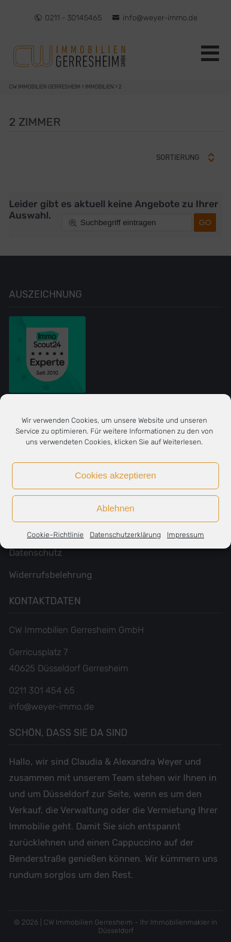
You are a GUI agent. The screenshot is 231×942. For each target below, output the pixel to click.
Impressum (185, 535)
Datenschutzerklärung (125, 535)
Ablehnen (115, 508)
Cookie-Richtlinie (55, 535)
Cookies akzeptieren (115, 475)
